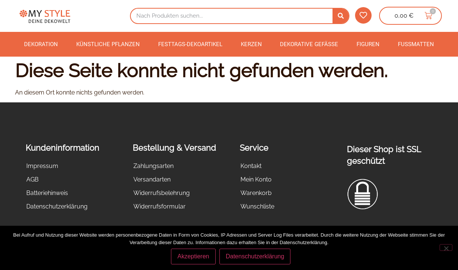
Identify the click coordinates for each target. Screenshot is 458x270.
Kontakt (250, 166)
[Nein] (446, 247)
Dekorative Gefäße (309, 44)
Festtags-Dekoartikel (190, 44)
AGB (32, 179)
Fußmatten (416, 44)
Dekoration (41, 44)
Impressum (42, 166)
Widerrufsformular (159, 206)
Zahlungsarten (153, 166)
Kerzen (251, 44)
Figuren (368, 44)
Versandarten (152, 179)
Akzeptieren (193, 256)
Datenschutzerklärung (57, 206)
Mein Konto (256, 179)
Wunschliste (257, 206)
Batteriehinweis (47, 192)
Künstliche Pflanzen (108, 44)
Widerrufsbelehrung (161, 192)
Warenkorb (256, 192)
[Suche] (341, 16)
